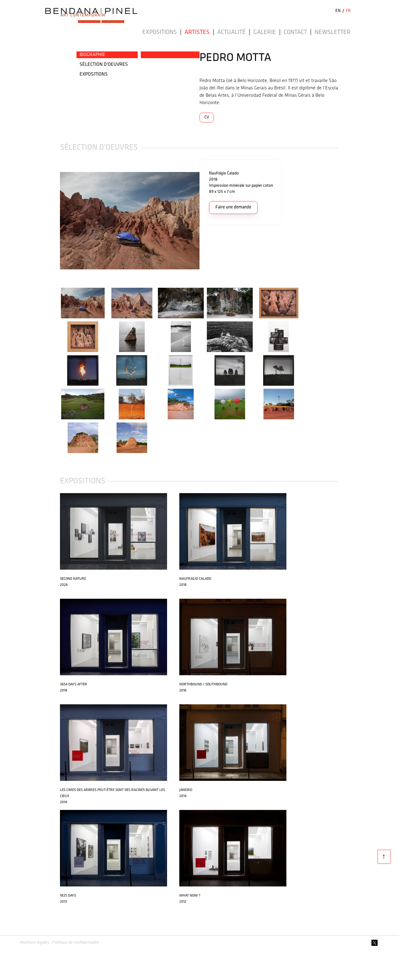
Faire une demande (233, 207)
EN (338, 11)
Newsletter (333, 32)
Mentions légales (34, 942)
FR (348, 11)
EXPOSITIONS (94, 74)
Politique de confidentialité (75, 942)
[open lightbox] (130, 220)
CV (206, 117)
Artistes (197, 32)
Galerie (264, 32)
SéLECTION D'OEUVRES (104, 64)
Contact (295, 32)
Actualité (231, 32)
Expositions (159, 32)
